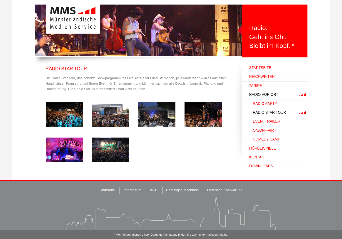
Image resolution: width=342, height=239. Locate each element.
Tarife (255, 86)
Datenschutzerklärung (224, 190)
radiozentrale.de (217, 234)
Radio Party (265, 104)
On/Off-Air (263, 130)
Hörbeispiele (262, 148)
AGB (154, 190)
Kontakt (257, 157)
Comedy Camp (266, 139)
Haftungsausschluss (182, 190)
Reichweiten (262, 77)
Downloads (261, 166)
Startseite (260, 68)
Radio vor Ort (263, 94)
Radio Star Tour (269, 112)
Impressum (132, 190)
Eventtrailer (266, 121)
